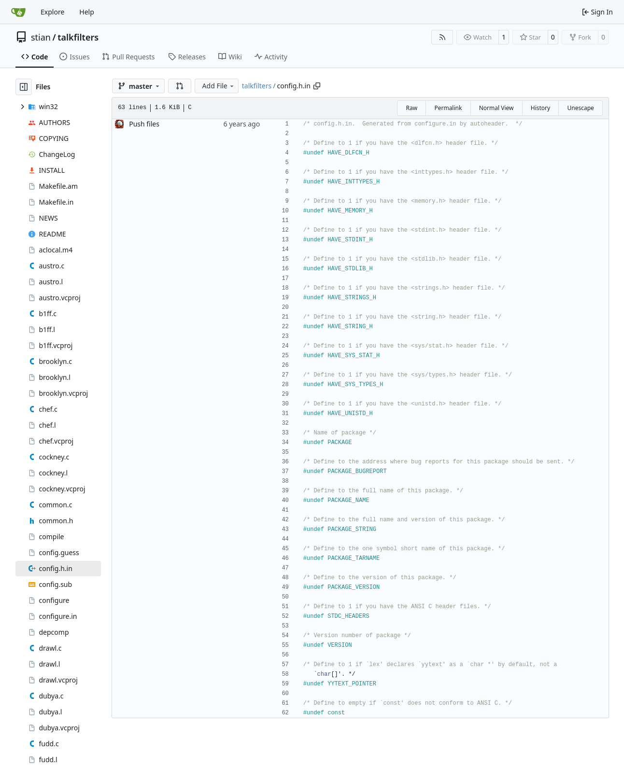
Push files (144, 123)
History (540, 108)
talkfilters (78, 37)
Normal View (496, 108)
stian (41, 37)
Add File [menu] (218, 85)
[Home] (18, 12)
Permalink (448, 108)
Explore (52, 11)
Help (86, 11)
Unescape (580, 108)
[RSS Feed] (442, 37)
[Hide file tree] (23, 87)
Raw (411, 108)
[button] (179, 86)
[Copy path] (316, 86)
